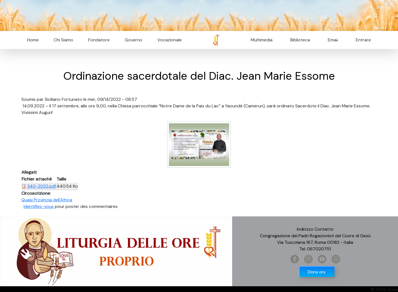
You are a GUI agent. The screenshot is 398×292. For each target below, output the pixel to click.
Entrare (363, 40)
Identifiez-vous (39, 206)
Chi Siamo (63, 40)
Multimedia (261, 40)
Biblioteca (300, 40)
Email (331, 40)
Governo (133, 40)
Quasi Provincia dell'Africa (46, 200)
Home (33, 40)
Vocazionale (169, 40)
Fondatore (99, 40)
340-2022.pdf (41, 186)
